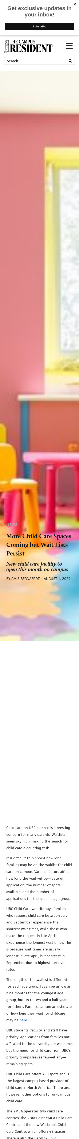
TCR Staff (26, 1004)
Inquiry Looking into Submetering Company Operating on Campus (36, 859)
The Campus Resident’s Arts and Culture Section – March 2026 (42, 987)
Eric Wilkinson (32, 875)
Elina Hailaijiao (33, 906)
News (11, 204)
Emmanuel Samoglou (38, 967)
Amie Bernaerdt (32, 936)
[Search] (70, 61)
